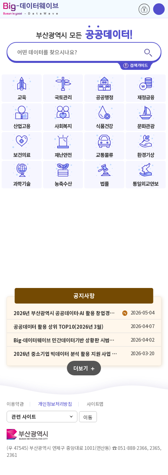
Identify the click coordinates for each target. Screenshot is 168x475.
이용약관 (15, 404)
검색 (148, 52)
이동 (88, 416)
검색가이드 (135, 65)
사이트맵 (95, 404)
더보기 (83, 368)
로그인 (144, 9)
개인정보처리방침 (55, 404)
